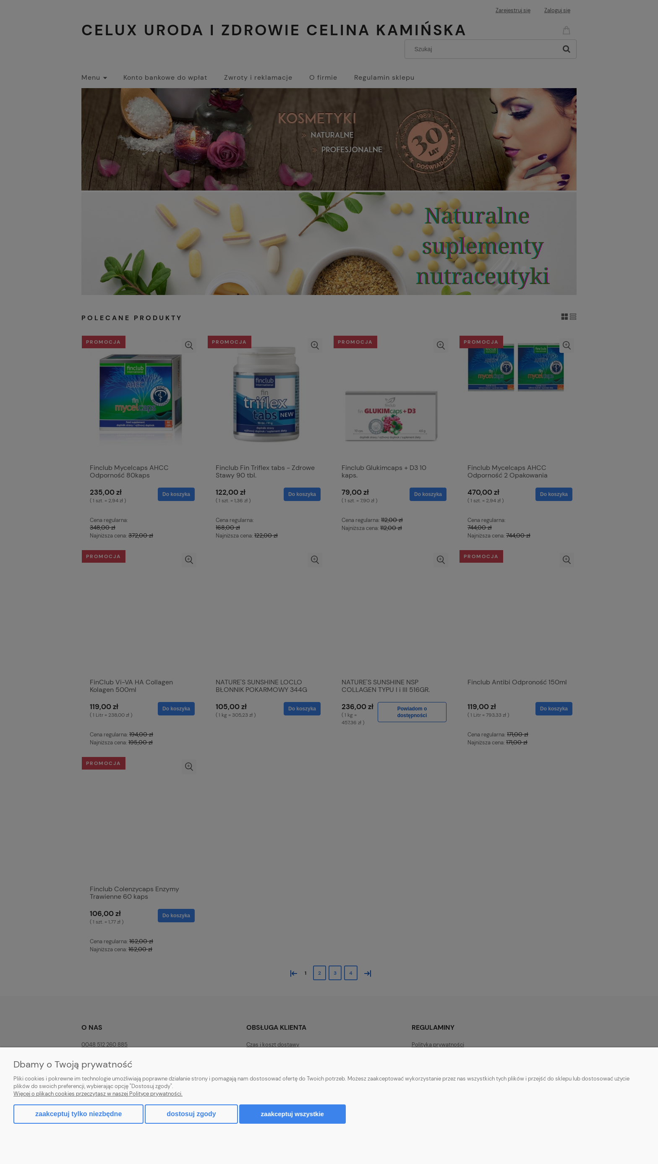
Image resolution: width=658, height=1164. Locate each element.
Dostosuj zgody (191, 1113)
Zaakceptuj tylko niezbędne (78, 1113)
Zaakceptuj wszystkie (292, 1113)
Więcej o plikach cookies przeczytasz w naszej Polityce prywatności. (98, 1093)
